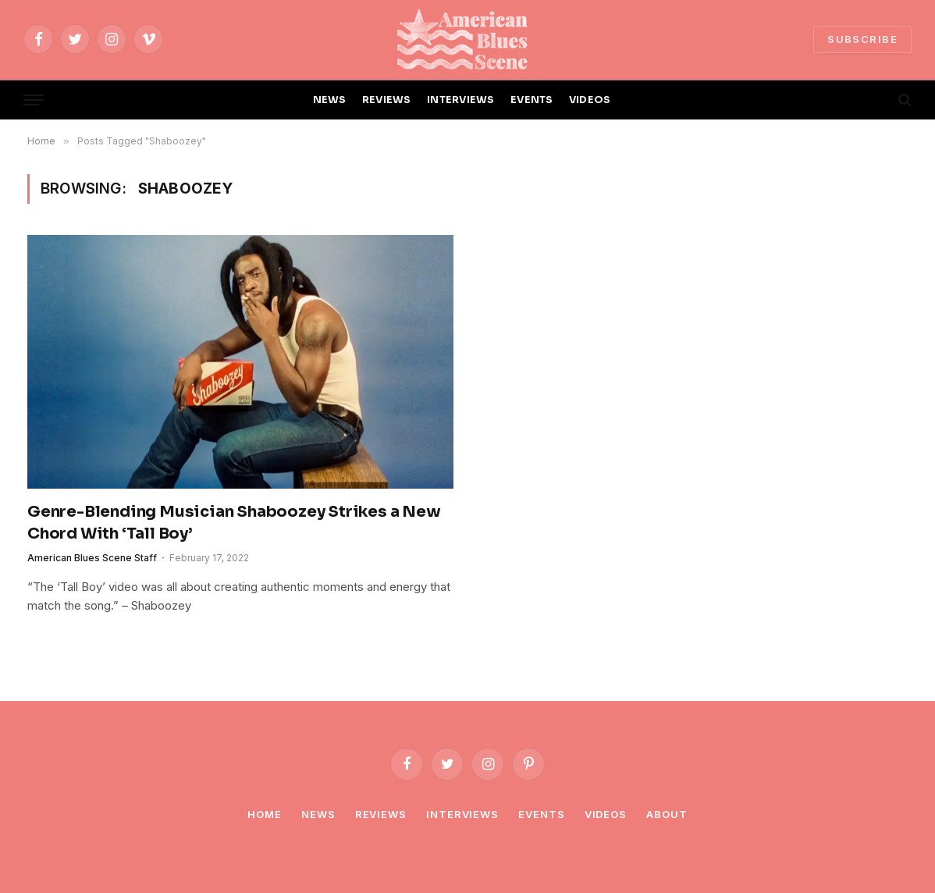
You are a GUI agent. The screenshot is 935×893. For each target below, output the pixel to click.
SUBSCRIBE (862, 39)
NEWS (330, 100)
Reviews (381, 814)
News (318, 814)
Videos (606, 814)
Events (541, 814)
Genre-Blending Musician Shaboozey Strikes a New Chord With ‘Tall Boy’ (234, 522)
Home (264, 814)
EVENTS (531, 100)
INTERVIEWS (461, 100)
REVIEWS (386, 100)
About (667, 814)
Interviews (462, 814)
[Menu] (33, 100)
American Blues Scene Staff (92, 558)
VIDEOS (590, 100)
